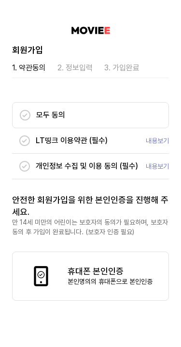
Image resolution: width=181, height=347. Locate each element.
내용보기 (157, 140)
